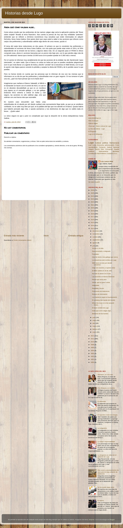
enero (94, 332)
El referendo (102, 401)
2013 (92, 228)
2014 (92, 225)
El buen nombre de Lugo (100, 308)
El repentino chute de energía (107, 415)
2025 (92, 193)
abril (94, 323)
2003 (92, 353)
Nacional (116, 147)
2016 (92, 219)
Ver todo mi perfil (94, 182)
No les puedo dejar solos (106, 487)
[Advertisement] (43, 217)
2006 (92, 344)
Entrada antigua (75, 235)
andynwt (91, 519)
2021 (92, 205)
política (105, 143)
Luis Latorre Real (107, 161)
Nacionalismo (101, 153)
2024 (92, 196)
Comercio (102, 147)
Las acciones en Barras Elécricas (103, 276)
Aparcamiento (103, 151)
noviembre (96, 234)
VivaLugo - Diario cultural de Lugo (99, 126)
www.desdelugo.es (94, 118)
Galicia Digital (93, 123)
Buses (115, 153)
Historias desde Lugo (24, 13)
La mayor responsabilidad (106, 441)
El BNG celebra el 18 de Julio (102, 271)
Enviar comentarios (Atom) (22, 240)
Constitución (92, 153)
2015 (92, 222)
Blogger (112, 519)
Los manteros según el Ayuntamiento (104, 297)
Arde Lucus (92, 145)
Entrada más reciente (14, 235)
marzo (94, 326)
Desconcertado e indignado (101, 251)
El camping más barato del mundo (103, 300)
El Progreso (92, 131)
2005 (92, 347)
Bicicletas (116, 151)
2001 (92, 359)
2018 (92, 214)
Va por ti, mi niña (97, 248)
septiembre (96, 240)
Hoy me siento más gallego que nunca (105, 257)
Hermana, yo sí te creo (105, 374)
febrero (95, 329)
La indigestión (102, 428)
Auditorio (91, 151)
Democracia (114, 143)
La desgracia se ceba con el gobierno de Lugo (107, 456)
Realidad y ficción (98, 288)
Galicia (109, 147)
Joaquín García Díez (96, 149)
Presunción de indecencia (100, 291)
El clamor (101, 500)
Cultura (98, 143)
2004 (92, 350)
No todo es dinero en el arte (101, 273)
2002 (92, 356)
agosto (94, 243)
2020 (92, 208)
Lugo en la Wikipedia (95, 134)
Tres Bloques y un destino (106, 388)
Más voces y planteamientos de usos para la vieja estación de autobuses (108, 472)
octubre (95, 237)
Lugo (91, 142)
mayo (94, 320)
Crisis (117, 145)
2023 (92, 199)
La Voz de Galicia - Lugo (96, 129)
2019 (92, 211)
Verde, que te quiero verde (101, 282)
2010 (92, 342)
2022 (92, 202)
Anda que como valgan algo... (102, 311)
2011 (92, 339)
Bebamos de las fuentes (100, 313)
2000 (92, 362)
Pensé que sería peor (99, 279)
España (116, 149)
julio (94, 246)
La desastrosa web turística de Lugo (104, 260)
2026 (92, 190)
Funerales (95, 254)
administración (110, 145)
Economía (100, 145)
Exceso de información (99, 294)
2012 (92, 336)
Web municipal (93, 121)
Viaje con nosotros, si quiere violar (103, 268)
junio (94, 317)
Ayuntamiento (93, 147)
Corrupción (109, 149)
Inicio (46, 235)
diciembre (95, 231)
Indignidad (95, 285)
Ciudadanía (110, 153)
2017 (92, 217)
